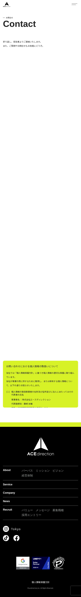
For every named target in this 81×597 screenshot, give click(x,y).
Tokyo (16, 529)
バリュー (27, 510)
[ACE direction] (6, 4)
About (7, 470)
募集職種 (58, 510)
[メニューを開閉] (74, 4)
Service (7, 484)
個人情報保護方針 (40, 582)
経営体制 (27, 475)
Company (9, 492)
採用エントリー (31, 515)
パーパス (27, 470)
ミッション (43, 470)
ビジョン (58, 470)
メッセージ (43, 510)
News (6, 501)
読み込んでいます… (40, 207)
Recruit (7, 509)
